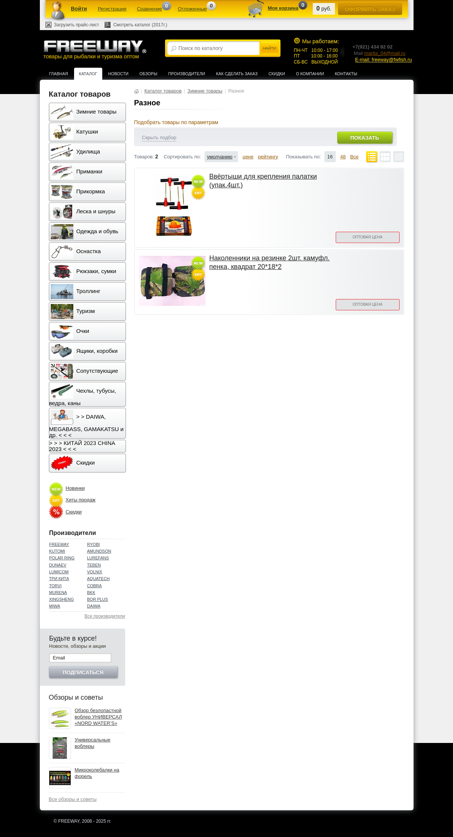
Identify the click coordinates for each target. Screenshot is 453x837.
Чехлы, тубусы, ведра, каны (82, 395)
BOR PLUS (97, 599)
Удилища (75, 152)
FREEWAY (59, 544)
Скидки (276, 73)
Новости (118, 73)
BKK (91, 592)
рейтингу (268, 157)
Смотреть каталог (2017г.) (140, 24)
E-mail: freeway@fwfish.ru (383, 59)
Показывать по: (303, 157)
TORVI (55, 585)
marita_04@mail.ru (385, 53)
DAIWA (94, 606)
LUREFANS (98, 558)
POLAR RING (62, 558)
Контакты (346, 73)
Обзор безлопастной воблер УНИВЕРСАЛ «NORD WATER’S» (98, 717)
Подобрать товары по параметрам (176, 122)
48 (342, 157)
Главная (58, 73)
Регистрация (112, 9)
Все (354, 157)
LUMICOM (59, 572)
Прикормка (78, 191)
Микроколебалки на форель (97, 773)
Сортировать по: (182, 157)
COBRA (94, 585)
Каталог (88, 73)
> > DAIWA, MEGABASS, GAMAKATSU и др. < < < (86, 424)
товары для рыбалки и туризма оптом (95, 49)
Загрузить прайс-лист (76, 24)
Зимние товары (84, 112)
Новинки (75, 488)
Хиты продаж (81, 500)
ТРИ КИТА (59, 578)
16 (330, 157)
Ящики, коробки (84, 351)
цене (247, 157)
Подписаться (83, 672)
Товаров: (144, 157)
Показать (364, 138)
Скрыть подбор (159, 137)
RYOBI (93, 544)
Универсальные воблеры (93, 743)
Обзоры (148, 73)
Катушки (74, 132)
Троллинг (75, 291)
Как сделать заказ (237, 73)
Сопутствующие (84, 371)
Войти (79, 9)
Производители (186, 73)
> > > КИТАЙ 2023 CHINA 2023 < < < (82, 446)
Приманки (77, 171)
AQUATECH (98, 578)
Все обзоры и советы (73, 799)
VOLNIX (94, 572)
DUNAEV (58, 565)
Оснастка (76, 251)
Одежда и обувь (84, 231)
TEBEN (94, 565)
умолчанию (220, 157)
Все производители (105, 616)
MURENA (58, 592)
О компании (310, 73)
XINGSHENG (61, 599)
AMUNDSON (99, 551)
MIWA (55, 606)
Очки (70, 331)
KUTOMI (57, 551)
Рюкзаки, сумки (84, 271)
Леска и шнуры (83, 211)
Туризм (73, 311)
